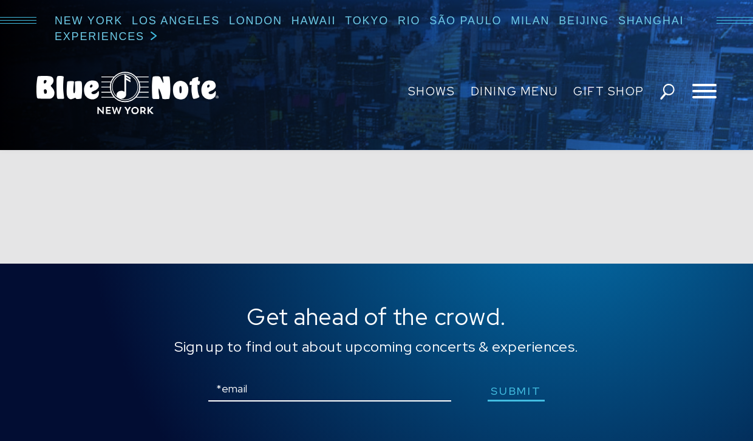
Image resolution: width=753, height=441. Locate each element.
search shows (667, 92)
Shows (431, 91)
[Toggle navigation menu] (704, 92)
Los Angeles (176, 21)
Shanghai (651, 21)
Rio (409, 21)
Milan (530, 21)
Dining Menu (514, 91)
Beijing (584, 21)
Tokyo (367, 21)
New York (89, 21)
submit (516, 391)
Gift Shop (608, 91)
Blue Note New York (127, 92)
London (255, 21)
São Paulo (465, 21)
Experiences (100, 36)
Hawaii (313, 21)
